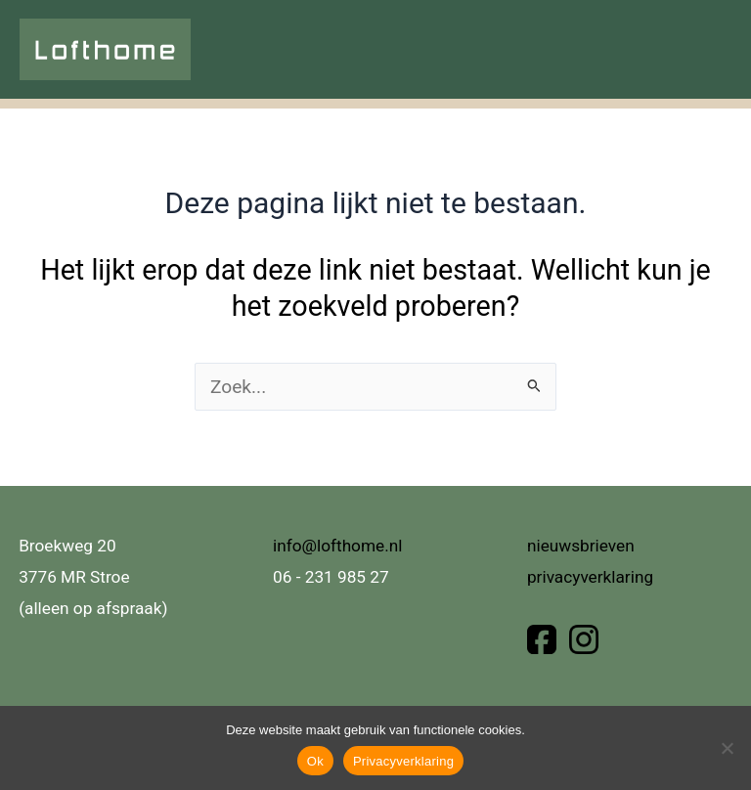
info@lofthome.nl (337, 545)
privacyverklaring (590, 577)
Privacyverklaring (403, 761)
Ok (315, 761)
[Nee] (726, 748)
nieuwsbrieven (581, 545)
